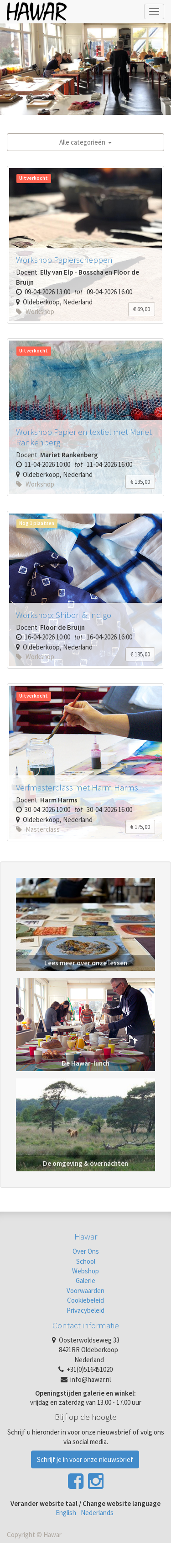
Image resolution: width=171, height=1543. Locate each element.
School (85, 1261)
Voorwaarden (85, 1290)
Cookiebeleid (85, 1300)
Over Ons (86, 1251)
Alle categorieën (85, 142)
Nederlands (97, 1512)
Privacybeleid (85, 1310)
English (66, 1512)
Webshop (85, 1271)
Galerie (85, 1280)
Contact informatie (85, 1325)
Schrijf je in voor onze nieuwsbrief (85, 1459)
